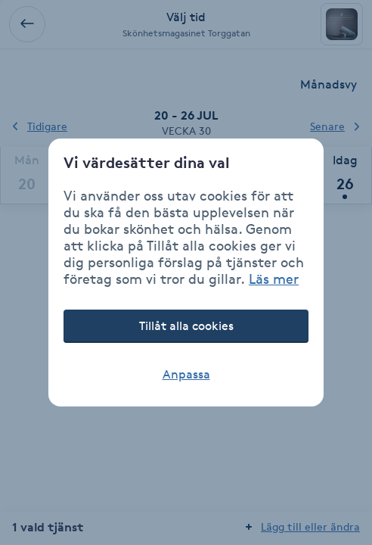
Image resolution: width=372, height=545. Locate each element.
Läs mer (274, 278)
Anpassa (186, 374)
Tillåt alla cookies (186, 326)
